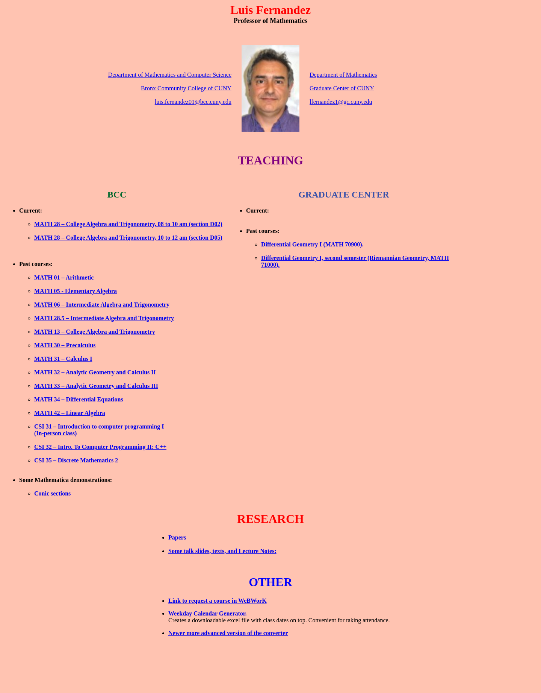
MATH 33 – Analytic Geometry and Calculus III (96, 386)
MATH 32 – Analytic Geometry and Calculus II (95, 372)
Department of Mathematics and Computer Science (169, 74)
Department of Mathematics (343, 74)
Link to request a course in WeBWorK (217, 600)
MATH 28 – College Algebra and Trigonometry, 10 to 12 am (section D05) (128, 237)
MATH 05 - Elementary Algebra (75, 291)
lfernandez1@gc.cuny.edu (341, 102)
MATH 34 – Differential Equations (78, 399)
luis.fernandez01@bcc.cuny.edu (193, 102)
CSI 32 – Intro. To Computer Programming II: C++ (100, 447)
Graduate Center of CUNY (342, 88)
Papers (177, 537)
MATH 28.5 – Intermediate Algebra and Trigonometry (104, 318)
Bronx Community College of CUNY (186, 88)
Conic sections (52, 493)
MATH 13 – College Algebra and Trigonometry (94, 331)
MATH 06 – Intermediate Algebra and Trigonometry (101, 304)
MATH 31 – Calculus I (63, 359)
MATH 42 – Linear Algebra (69, 413)
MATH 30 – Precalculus (64, 345)
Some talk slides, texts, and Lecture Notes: (222, 551)
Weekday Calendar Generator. (207, 613)
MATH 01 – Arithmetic (64, 277)
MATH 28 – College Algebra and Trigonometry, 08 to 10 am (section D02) (128, 224)
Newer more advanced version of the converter (228, 633)
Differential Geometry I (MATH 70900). (312, 244)
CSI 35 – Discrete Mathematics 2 (76, 460)
